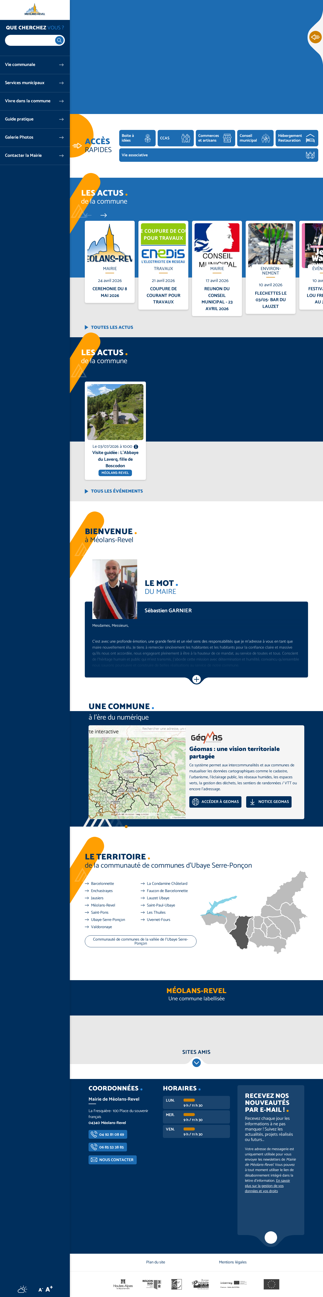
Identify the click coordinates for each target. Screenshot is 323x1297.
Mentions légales (233, 1262)
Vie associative (135, 155)
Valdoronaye (101, 927)
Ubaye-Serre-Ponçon (108, 920)
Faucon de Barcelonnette (167, 891)
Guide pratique (19, 119)
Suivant (101, 215)
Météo (22, 1289)
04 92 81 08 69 (111, 1134)
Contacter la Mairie (23, 155)
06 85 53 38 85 (111, 1147)
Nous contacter (116, 1160)
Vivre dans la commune (27, 101)
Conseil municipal (248, 138)
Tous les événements (117, 491)
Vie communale (20, 64)
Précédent (90, 215)
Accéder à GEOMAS (220, 801)
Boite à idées (128, 138)
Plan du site (155, 1262)
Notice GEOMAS (273, 801)
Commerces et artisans (208, 138)
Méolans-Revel (103, 905)
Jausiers (97, 898)
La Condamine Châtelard (167, 884)
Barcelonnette (102, 884)
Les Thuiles (156, 913)
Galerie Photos (19, 137)
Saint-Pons (99, 913)
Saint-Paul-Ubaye (161, 905)
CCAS (164, 138)
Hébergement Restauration (290, 138)
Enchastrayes (102, 891)
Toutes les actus (112, 327)
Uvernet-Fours (158, 920)
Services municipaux (24, 83)
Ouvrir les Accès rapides (315, 37)
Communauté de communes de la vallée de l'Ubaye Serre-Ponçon (140, 941)
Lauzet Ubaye (158, 898)
